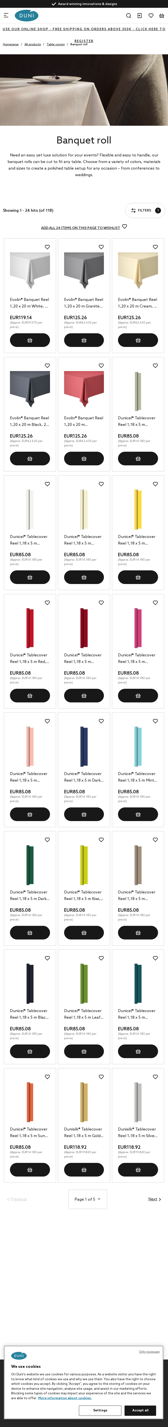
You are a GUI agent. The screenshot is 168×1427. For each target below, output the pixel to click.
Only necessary (149, 1352)
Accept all (140, 1410)
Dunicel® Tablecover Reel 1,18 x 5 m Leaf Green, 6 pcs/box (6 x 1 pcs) (83, 1015)
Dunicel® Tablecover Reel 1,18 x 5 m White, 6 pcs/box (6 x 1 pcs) (29, 541)
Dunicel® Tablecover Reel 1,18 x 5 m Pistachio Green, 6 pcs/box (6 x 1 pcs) (136, 422)
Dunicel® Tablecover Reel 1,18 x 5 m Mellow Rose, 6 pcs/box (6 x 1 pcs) (28, 778)
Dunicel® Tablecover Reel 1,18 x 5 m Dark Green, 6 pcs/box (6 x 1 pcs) (29, 896)
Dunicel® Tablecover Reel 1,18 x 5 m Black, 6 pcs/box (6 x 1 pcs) (29, 1015)
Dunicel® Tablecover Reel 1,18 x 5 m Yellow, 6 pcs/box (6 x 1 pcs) (137, 541)
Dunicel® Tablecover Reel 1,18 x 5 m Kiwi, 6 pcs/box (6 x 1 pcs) (83, 896)
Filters (18, 197)
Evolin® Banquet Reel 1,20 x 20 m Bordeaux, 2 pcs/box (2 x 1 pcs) (83, 422)
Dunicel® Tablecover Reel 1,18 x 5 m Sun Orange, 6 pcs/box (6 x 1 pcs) (29, 1133)
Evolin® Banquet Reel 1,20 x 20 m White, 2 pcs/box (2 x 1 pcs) (29, 303)
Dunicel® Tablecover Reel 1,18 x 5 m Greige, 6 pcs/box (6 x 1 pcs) (138, 896)
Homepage (11, 44)
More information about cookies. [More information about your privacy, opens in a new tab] (65, 1398)
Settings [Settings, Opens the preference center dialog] (100, 1410)
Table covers (56, 44)
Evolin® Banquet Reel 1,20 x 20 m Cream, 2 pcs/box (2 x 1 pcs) (137, 303)
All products (33, 44)
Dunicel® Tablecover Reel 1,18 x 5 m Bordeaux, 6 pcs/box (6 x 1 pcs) (83, 659)
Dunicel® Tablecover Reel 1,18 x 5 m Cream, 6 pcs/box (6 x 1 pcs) (84, 541)
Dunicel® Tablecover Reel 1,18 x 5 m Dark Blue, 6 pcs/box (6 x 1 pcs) (83, 778)
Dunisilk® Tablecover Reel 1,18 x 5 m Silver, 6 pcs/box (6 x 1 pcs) (137, 1133)
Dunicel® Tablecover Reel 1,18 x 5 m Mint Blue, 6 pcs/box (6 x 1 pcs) (137, 778)
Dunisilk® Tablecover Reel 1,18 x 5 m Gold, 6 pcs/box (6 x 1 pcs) (83, 1133)
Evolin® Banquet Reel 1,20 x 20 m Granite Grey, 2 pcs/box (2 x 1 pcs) (83, 303)
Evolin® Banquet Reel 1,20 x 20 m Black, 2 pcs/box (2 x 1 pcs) (29, 422)
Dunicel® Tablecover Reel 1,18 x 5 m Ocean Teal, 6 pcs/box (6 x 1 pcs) (136, 1015)
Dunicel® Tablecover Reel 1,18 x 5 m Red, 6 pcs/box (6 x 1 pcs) (29, 659)
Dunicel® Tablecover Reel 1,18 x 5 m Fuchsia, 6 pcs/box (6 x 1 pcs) (137, 659)
